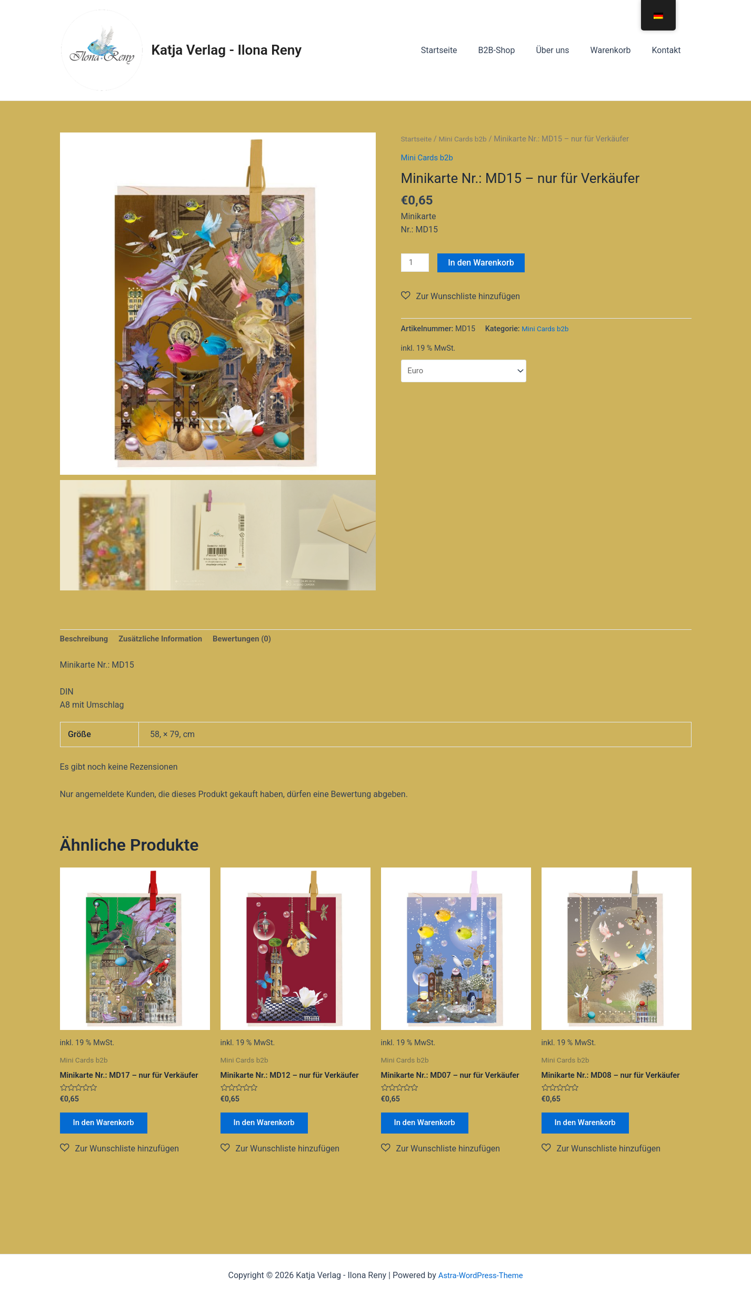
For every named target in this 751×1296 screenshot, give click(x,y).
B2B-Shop (511, 50)
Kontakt (668, 50)
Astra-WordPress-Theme (480, 1275)
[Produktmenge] (416, 263)
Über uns (562, 50)
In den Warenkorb (483, 263)
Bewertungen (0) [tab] (254, 640)
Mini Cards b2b (467, 139)
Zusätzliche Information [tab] (168, 640)
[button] (460, 297)
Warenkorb (617, 50)
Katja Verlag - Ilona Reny (227, 50)
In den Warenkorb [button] (109, 1127)
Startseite (458, 50)
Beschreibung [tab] (86, 640)
